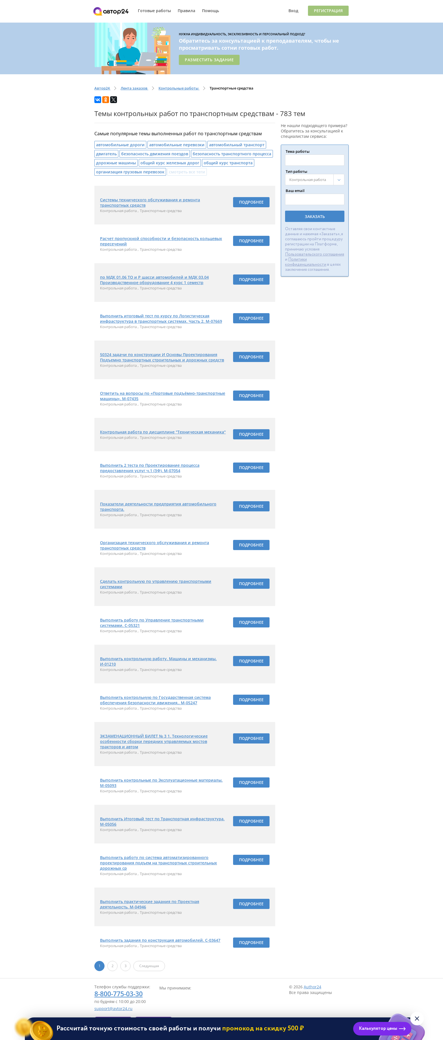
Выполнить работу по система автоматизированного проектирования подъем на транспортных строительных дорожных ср (158, 863)
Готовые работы (154, 10)
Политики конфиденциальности (305, 262)
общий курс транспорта (228, 162)
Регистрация (328, 10)
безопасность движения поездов (154, 153)
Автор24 (112, 11)
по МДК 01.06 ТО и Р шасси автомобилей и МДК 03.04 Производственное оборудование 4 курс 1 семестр (154, 279)
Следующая (149, 965)
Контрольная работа (119, 210)
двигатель (106, 153)
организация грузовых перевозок (130, 172)
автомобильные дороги (120, 144)
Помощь (210, 10)
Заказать (315, 216)
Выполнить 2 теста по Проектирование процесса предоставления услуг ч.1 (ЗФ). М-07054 (149, 468)
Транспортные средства (161, 210)
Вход (293, 10)
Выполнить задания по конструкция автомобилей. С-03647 (160, 940)
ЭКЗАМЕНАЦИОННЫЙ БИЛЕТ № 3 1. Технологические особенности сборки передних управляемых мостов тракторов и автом (154, 741)
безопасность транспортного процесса (232, 153)
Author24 (312, 986)
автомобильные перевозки (177, 144)
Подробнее (251, 202)
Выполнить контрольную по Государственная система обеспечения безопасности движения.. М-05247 (155, 700)
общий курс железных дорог (169, 162)
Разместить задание (209, 59)
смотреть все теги (187, 172)
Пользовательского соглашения (314, 254)
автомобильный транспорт (236, 144)
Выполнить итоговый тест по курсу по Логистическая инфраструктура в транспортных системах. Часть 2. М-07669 (161, 318)
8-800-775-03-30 (118, 993)
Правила (186, 10)
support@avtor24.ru (113, 1008)
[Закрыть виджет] (417, 1018)
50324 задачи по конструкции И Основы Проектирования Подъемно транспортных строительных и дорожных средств (162, 357)
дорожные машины (116, 162)
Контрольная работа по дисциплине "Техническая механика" (163, 432)
